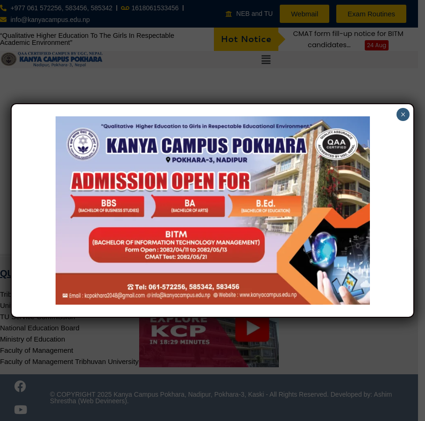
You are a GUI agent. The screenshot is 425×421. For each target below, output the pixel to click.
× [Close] (403, 114)
